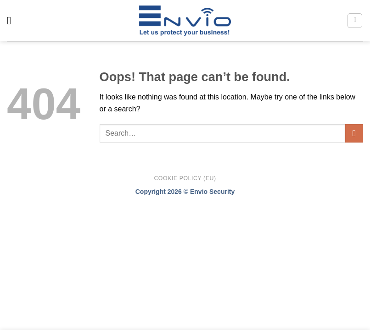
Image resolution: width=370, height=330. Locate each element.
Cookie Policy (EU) (185, 178)
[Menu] (12, 20)
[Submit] (354, 133)
